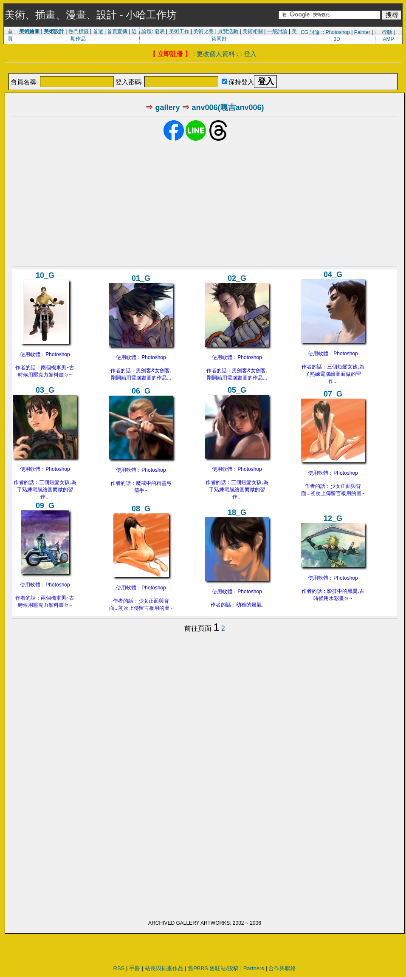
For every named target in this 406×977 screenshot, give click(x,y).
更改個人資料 (216, 53)
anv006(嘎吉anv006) (228, 107)
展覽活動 (228, 31)
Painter (362, 32)
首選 (98, 31)
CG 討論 (310, 32)
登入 (250, 53)
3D (336, 39)
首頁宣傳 (117, 31)
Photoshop (338, 32)
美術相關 (252, 31)
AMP (388, 39)
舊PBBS (198, 968)
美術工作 (179, 31)
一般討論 (277, 31)
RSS (119, 968)
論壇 (146, 31)
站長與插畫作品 (164, 968)
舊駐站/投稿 (224, 968)
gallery (167, 107)
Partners (253, 968)
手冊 (134, 968)
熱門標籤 (78, 31)
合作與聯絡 (282, 968)
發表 (160, 31)
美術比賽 (203, 31)
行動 (387, 32)
